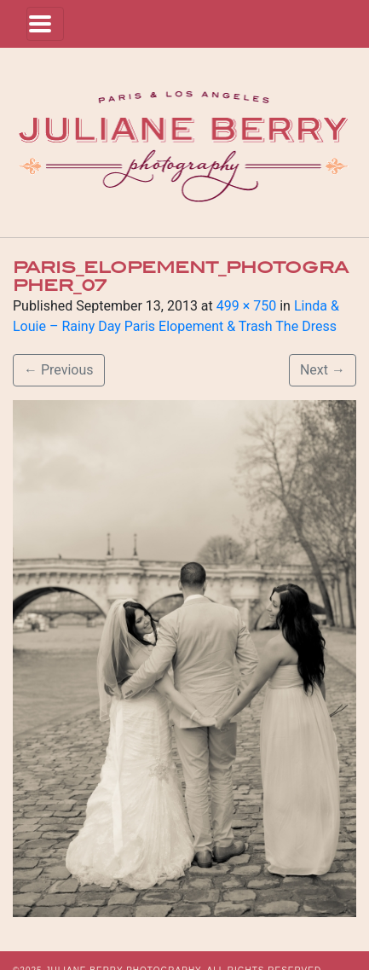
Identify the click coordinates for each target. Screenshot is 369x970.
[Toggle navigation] (45, 24)
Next (322, 370)
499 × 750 (246, 306)
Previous (59, 370)
